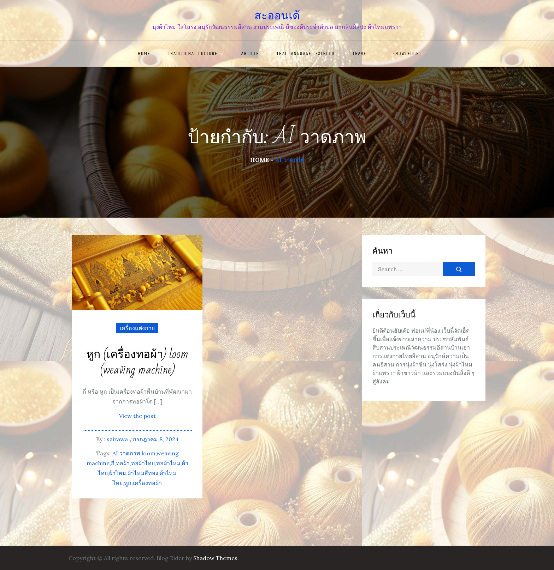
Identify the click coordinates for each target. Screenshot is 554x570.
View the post (137, 415)
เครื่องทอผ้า (147, 482)
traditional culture (196, 53)
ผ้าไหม (117, 473)
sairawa (117, 439)
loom (148, 453)
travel (364, 53)
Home (144, 53)
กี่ (112, 463)
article (250, 53)
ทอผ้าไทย (143, 463)
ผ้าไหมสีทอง (143, 473)
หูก (127, 482)
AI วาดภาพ (126, 453)
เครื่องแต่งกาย (137, 328)
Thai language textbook (306, 53)
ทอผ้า (123, 463)
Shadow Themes (215, 558)
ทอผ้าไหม (168, 463)
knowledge (409, 53)
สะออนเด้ (277, 15)
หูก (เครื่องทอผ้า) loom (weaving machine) (137, 362)
